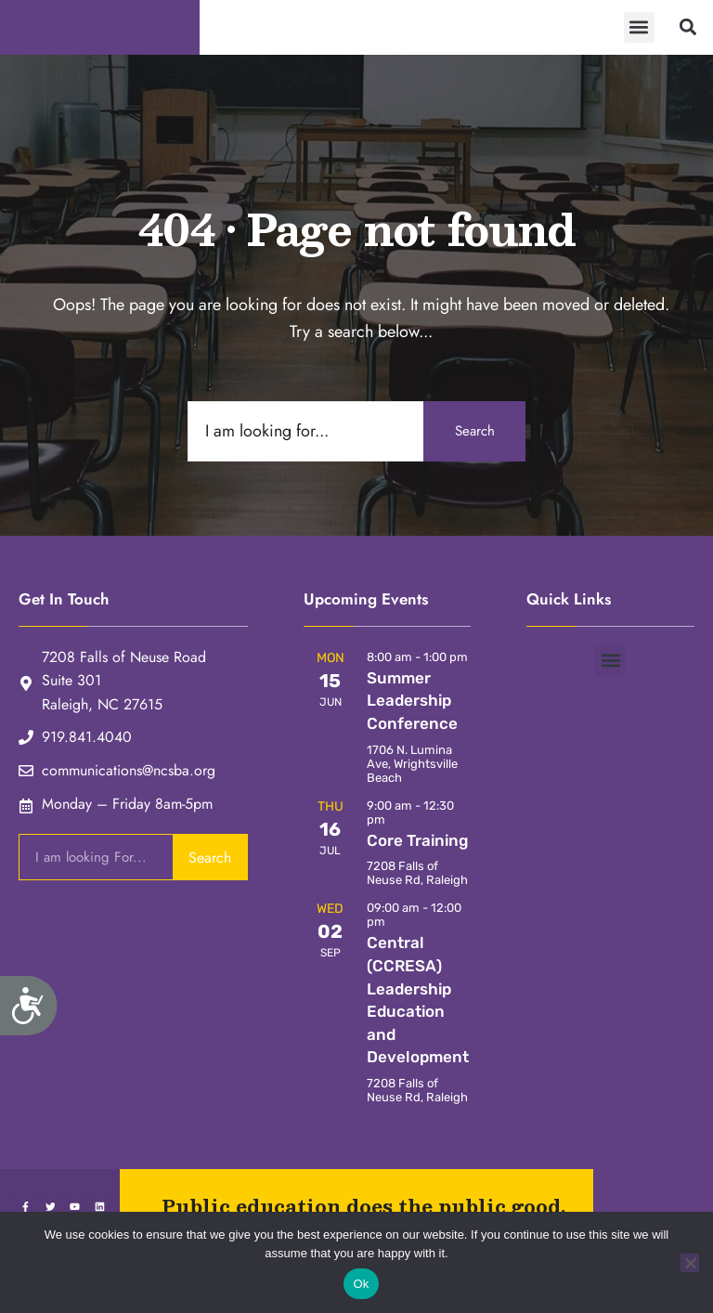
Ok (361, 1284)
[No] (690, 1263)
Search (475, 436)
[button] (639, 30)
